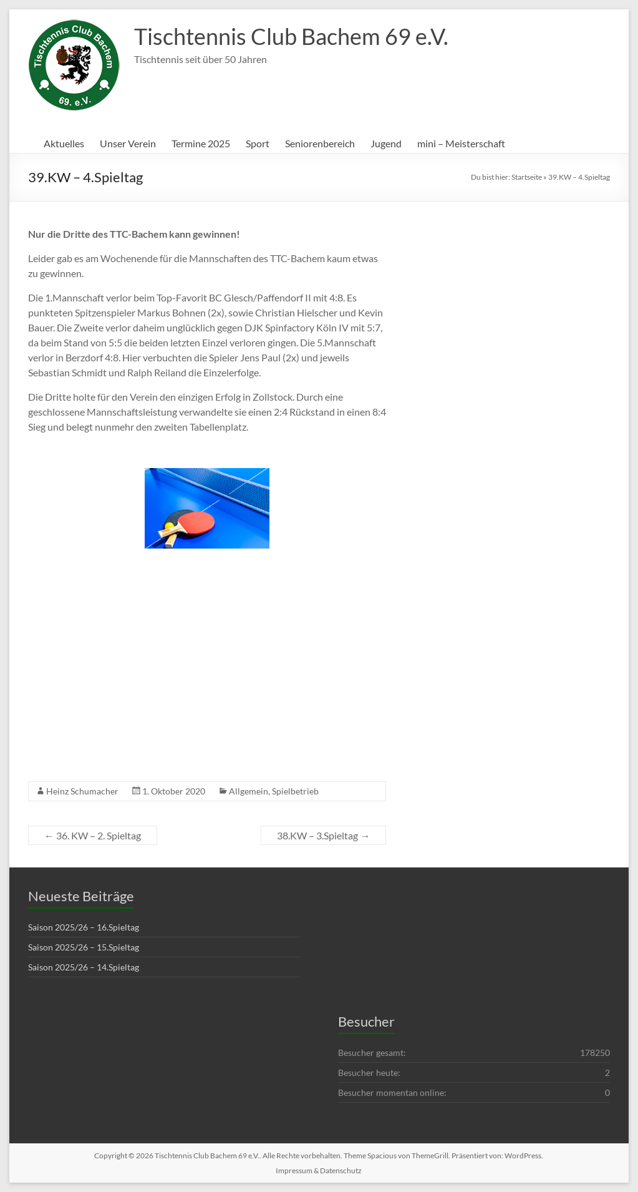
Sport (257, 143)
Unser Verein (128, 143)
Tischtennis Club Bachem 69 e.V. (291, 36)
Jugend (386, 143)
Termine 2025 (201, 143)
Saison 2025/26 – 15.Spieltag (83, 947)
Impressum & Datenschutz (319, 1170)
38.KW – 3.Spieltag (323, 835)
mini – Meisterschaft (461, 143)
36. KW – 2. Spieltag (92, 835)
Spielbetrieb (295, 791)
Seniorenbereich (320, 143)
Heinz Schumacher (82, 791)
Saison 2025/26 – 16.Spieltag (83, 927)
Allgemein (248, 791)
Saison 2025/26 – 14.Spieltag (83, 967)
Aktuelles (64, 143)
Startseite (526, 177)
